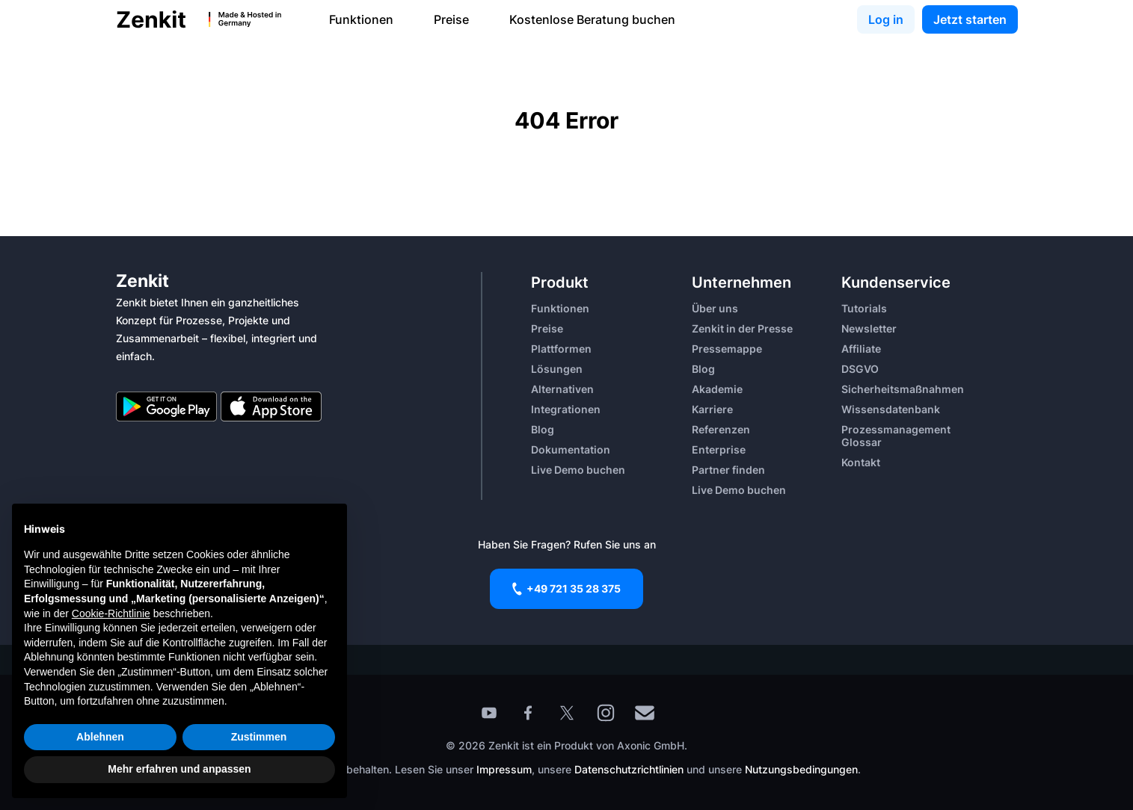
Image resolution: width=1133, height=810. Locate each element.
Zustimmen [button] (259, 737)
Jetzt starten (970, 19)
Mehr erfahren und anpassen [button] (179, 769)
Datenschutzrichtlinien (630, 769)
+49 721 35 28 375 (566, 589)
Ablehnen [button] (100, 737)
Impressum (504, 769)
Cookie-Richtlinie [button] (111, 613)
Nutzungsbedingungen (801, 769)
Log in (885, 19)
